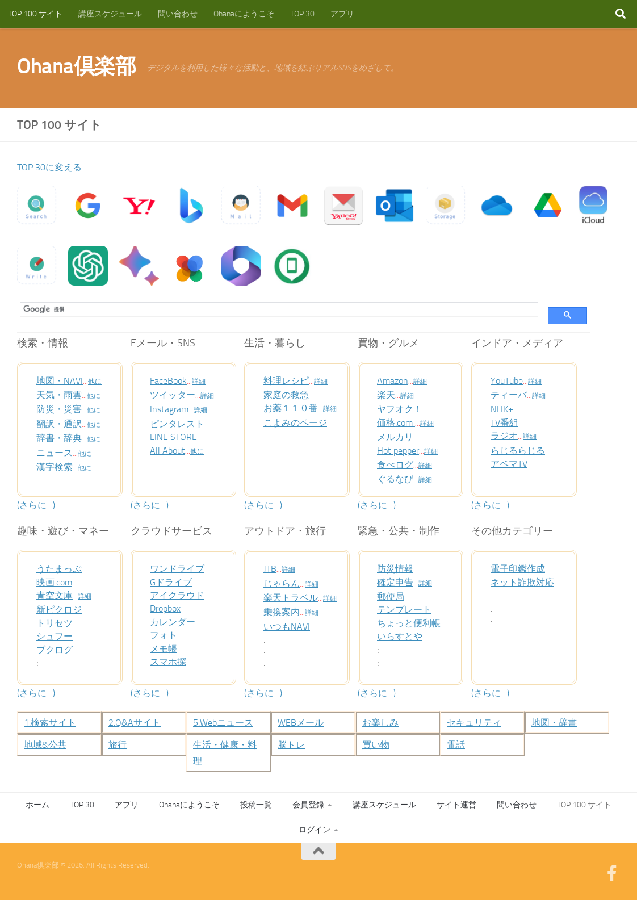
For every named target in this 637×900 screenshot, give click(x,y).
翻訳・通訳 (61, 423)
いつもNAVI (289, 626)
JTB (270, 568)
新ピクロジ (61, 609)
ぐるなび (397, 478)
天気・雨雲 (61, 394)
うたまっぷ (61, 568)
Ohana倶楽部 (76, 65)
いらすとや (402, 636)
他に (100, 382)
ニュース (56, 452)
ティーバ (511, 394)
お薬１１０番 (294, 407)
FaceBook (170, 380)
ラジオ (506, 435)
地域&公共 (48, 744)
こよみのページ (299, 422)
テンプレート (407, 609)
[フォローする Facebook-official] (612, 873)
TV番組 (506, 422)
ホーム (37, 805)
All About (169, 450)
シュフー (56, 636)
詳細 (202, 382)
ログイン (314, 830)
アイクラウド (180, 595)
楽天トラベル (294, 597)
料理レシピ (289, 380)
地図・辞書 (556, 722)
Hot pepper (400, 450)
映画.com (56, 582)
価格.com (398, 422)
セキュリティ (477, 722)
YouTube (509, 380)
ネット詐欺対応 (526, 582)
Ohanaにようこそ (243, 14)
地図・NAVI (62, 380)
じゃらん (283, 583)
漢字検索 (56, 467)
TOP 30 (302, 14)
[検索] (275, 309)
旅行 (118, 744)
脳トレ (293, 744)
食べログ (397, 464)
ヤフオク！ (402, 409)
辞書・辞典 (61, 438)
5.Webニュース (227, 722)
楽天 (387, 394)
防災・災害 (61, 409)
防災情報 (397, 568)
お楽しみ (382, 722)
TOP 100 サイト (35, 14)
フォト (165, 635)
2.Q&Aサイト (137, 722)
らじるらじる (521, 450)
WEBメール (303, 722)
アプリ (342, 14)
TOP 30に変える (53, 167)
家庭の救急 (289, 394)
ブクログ (56, 649)
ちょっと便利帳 (413, 623)
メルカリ (397, 436)
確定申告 (397, 582)
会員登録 (308, 805)
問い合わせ (178, 14)
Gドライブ (173, 582)
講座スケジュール (110, 14)
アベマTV (511, 463)
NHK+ (503, 409)
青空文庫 (56, 595)
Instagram (171, 409)
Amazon (394, 380)
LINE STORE (176, 436)
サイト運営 (456, 805)
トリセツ (56, 623)
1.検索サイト (53, 722)
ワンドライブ (180, 568)
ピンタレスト (180, 423)
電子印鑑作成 (521, 568)
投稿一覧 (256, 805)
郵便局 (392, 596)
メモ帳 (165, 648)
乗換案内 (283, 611)
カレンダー (175, 622)
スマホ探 (170, 661)
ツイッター (175, 394)
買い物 (377, 744)
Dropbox (167, 608)
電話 (457, 744)
